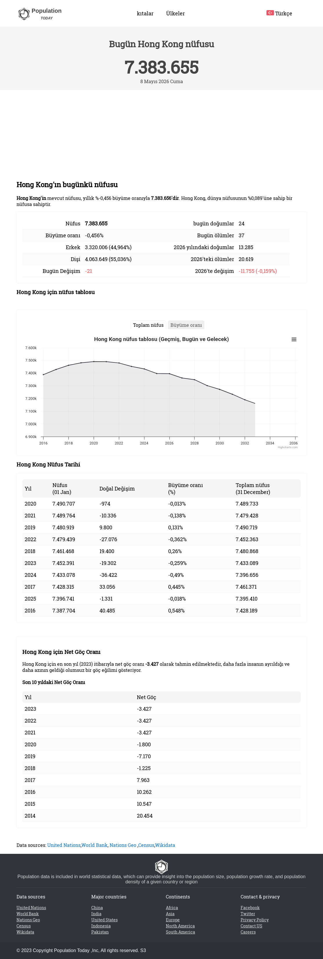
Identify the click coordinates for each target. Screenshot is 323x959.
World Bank (94, 845)
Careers (248, 932)
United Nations (64, 845)
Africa (172, 907)
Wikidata (165, 845)
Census (146, 845)
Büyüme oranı (186, 325)
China (97, 907)
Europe (173, 919)
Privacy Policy (255, 919)
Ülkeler (175, 13)
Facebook (250, 907)
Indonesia (101, 926)
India (96, 913)
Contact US (251, 926)
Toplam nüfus (148, 325)
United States (104, 919)
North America (180, 926)
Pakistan (100, 932)
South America (180, 932)
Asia (170, 913)
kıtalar (145, 13)
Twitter (248, 913)
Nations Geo (123, 845)
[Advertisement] (161, 133)
